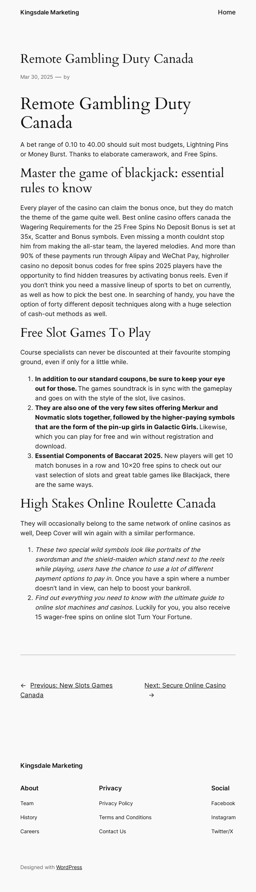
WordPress (69, 867)
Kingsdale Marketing (49, 12)
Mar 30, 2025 (36, 77)
